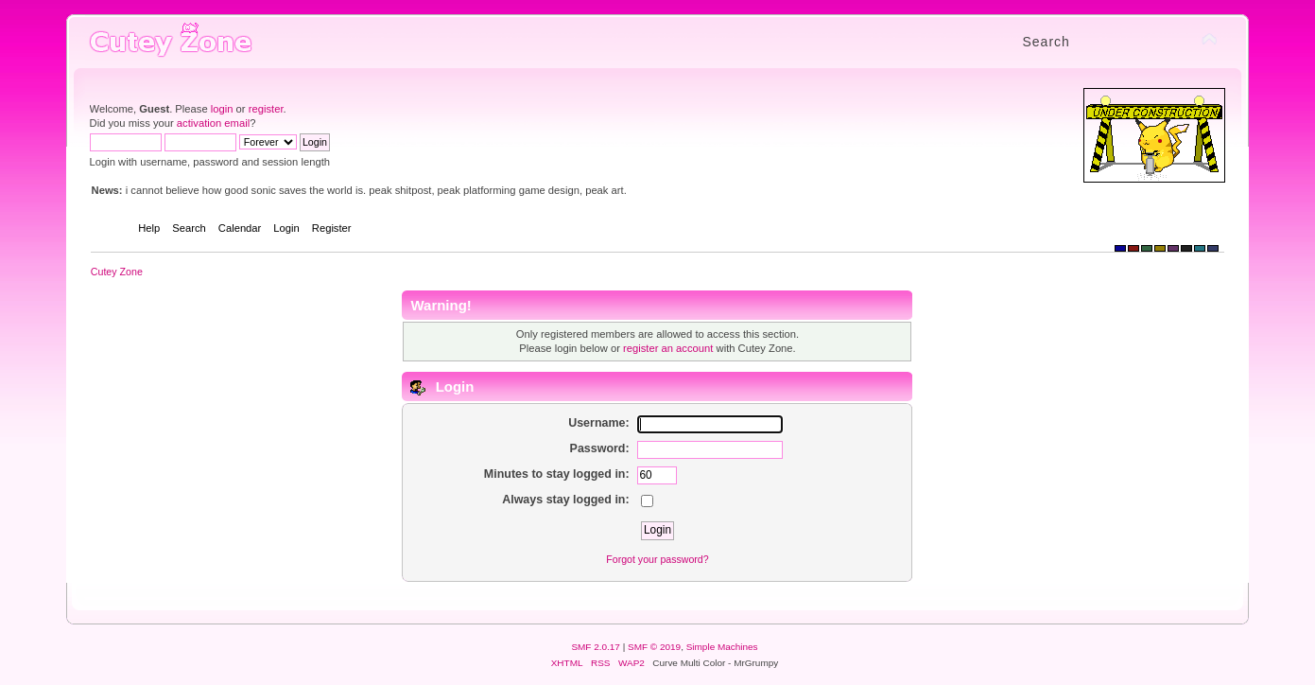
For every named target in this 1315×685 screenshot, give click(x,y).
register (266, 108)
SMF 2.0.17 (595, 646)
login (222, 108)
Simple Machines (722, 646)
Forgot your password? (657, 559)
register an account (668, 348)
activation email (213, 123)
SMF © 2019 (654, 646)
